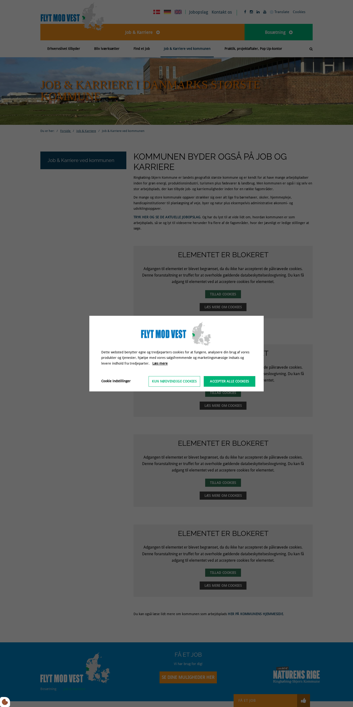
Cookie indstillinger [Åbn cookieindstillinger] (116, 381)
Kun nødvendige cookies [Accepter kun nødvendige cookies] (174, 381)
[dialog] (176, 353)
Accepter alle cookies (229, 381)
